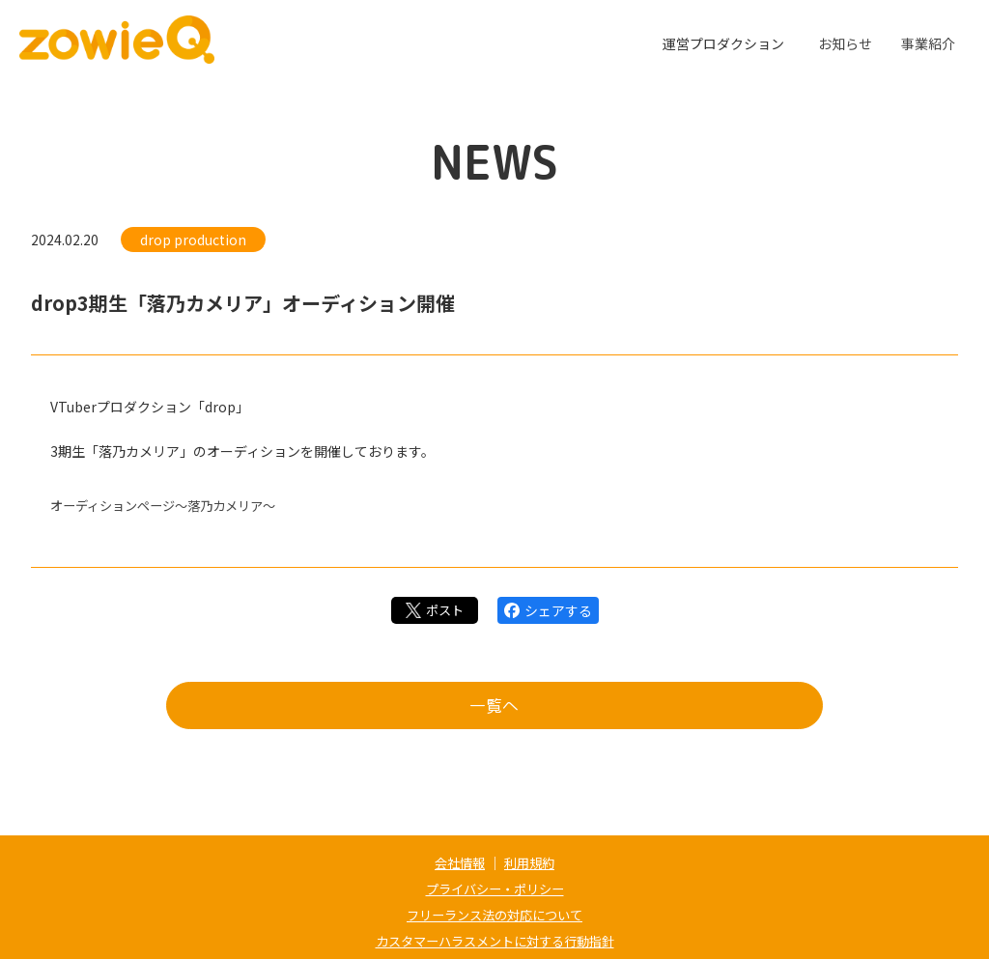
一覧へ (494, 708)
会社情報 (458, 862)
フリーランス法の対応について (494, 912)
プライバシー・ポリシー (494, 887)
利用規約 (531, 862)
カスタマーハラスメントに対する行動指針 (494, 937)
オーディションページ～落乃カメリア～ (171, 505)
